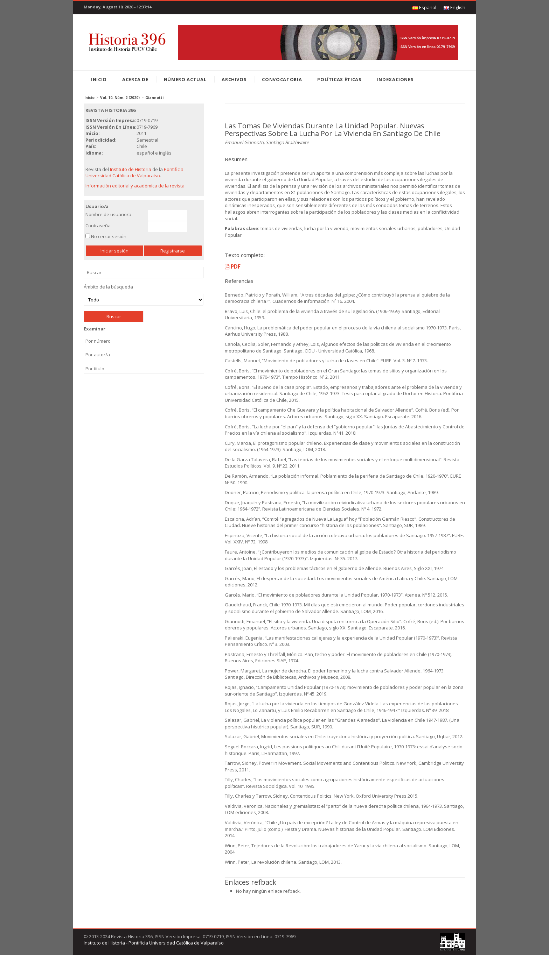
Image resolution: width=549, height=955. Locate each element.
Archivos (234, 79)
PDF (233, 266)
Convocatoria (282, 79)
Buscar (144, 272)
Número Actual (185, 79)
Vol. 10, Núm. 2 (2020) (120, 97)
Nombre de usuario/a (108, 214)
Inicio (99, 79)
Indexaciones (395, 79)
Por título (94, 368)
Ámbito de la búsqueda (143, 295)
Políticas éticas (339, 79)
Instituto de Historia (130, 169)
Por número (98, 341)
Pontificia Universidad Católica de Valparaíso (134, 172)
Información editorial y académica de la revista (135, 186)
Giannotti (154, 97)
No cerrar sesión (108, 236)
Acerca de (135, 79)
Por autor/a (97, 354)
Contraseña (98, 225)
